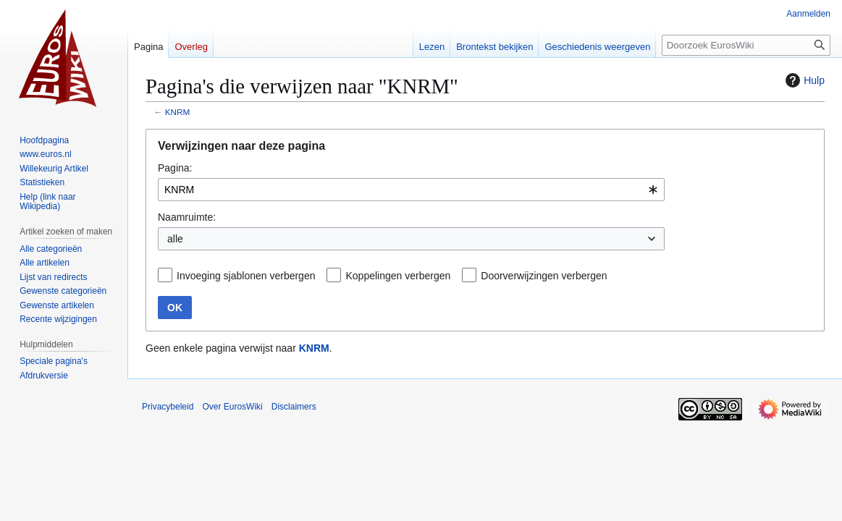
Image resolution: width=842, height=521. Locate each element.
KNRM (177, 112)
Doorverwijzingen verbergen (544, 275)
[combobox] (411, 189)
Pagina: (175, 168)
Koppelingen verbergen (397, 275)
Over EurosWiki (232, 407)
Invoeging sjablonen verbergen (246, 275)
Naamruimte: (187, 217)
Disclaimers (293, 407)
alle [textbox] (175, 239)
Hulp (803, 80)
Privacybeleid (167, 407)
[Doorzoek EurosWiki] (746, 45)
